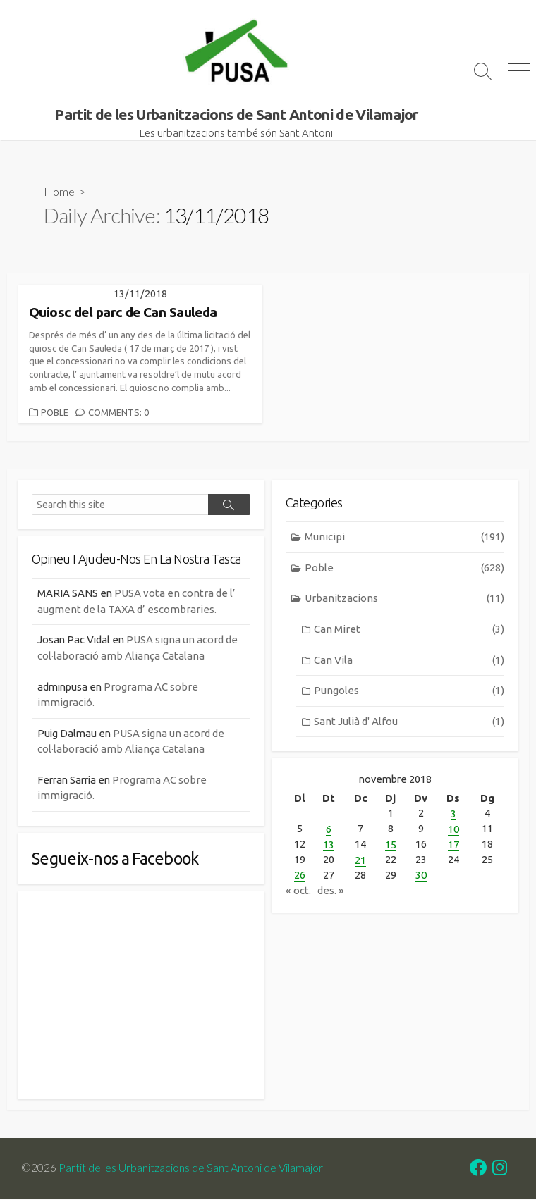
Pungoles (409, 691)
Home (59, 192)
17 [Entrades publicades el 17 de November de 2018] (453, 844)
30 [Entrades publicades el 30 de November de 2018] (421, 874)
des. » (330, 889)
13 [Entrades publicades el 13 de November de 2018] (328, 844)
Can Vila (409, 661)
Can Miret (409, 630)
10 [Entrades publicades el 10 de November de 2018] (453, 830)
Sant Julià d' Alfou (409, 723)
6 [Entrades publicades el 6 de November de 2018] (328, 830)
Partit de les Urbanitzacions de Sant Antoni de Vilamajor (191, 1169)
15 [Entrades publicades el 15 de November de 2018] (390, 844)
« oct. (298, 889)
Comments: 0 (118, 413)
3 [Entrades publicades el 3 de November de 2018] (453, 815)
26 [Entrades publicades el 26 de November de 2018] (299, 874)
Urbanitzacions (404, 600)
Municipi (404, 539)
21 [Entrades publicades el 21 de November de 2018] (360, 859)
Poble (54, 413)
